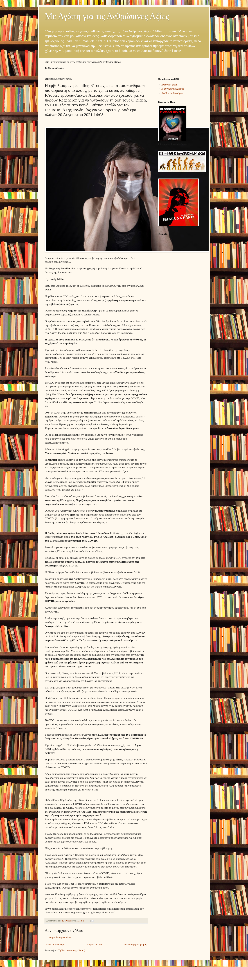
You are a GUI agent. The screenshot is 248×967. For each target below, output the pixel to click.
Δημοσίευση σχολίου (60, 937)
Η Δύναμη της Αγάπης (172, 88)
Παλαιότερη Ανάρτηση (134, 944)
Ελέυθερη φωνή (169, 84)
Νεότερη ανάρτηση (55, 944)
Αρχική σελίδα (94, 944)
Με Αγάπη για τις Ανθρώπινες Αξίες (107, 16)
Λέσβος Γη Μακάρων (172, 93)
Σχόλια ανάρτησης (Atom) (71, 950)
